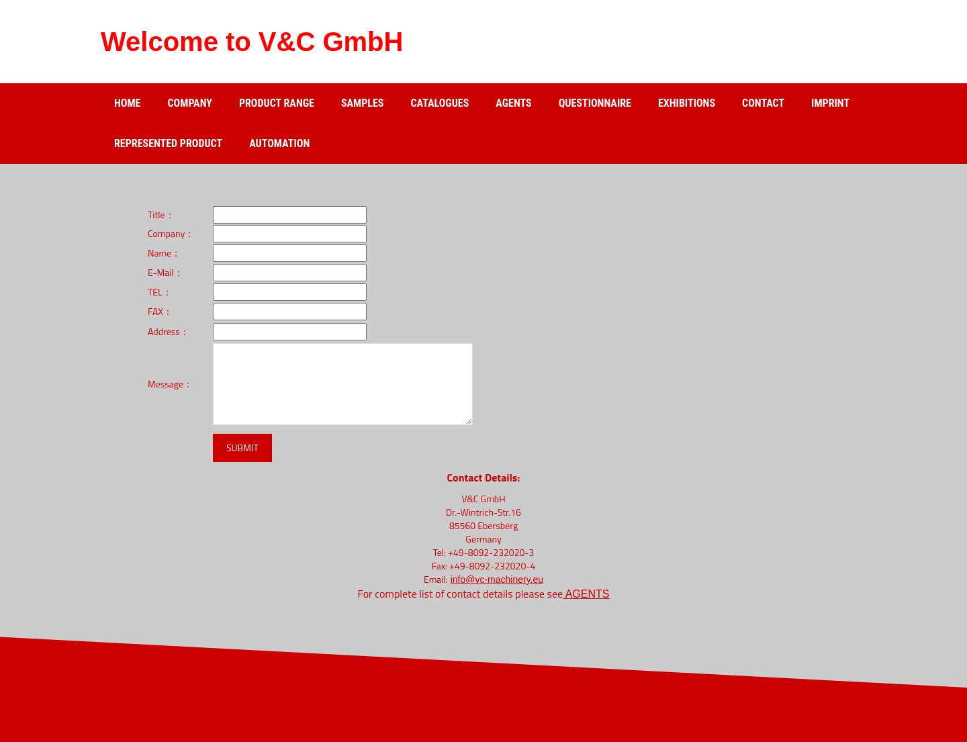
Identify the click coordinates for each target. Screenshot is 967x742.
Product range (276, 103)
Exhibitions (686, 103)
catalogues (439, 103)
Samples (362, 103)
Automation (279, 143)
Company (189, 103)
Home (127, 103)
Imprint (830, 103)
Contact (763, 103)
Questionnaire (595, 103)
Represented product (168, 143)
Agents (513, 103)
